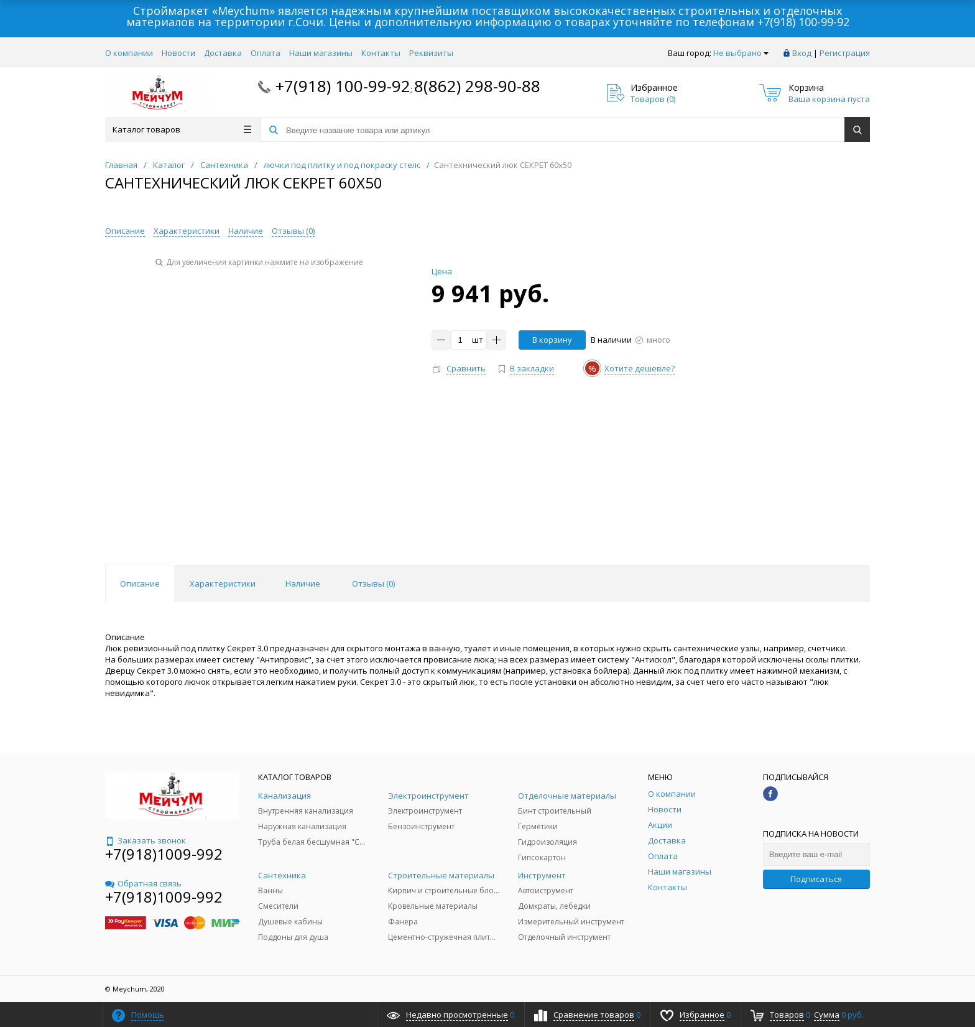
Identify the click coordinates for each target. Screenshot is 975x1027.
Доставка (223, 52)
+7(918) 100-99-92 (803, 21)
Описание (125, 230)
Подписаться (816, 879)
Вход (801, 52)
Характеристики (186, 230)
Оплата (265, 52)
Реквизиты (431, 52)
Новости (178, 52)
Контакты (380, 52)
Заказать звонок (145, 840)
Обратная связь (143, 883)
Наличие (245, 230)
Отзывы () (293, 230)
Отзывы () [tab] (373, 583)
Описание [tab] (140, 583)
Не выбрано (741, 52)
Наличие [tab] (302, 583)
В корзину (552, 339)
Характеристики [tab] (223, 583)
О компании (129, 52)
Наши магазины (321, 52)
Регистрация (845, 52)
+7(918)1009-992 (164, 853)
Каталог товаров (182, 129)
